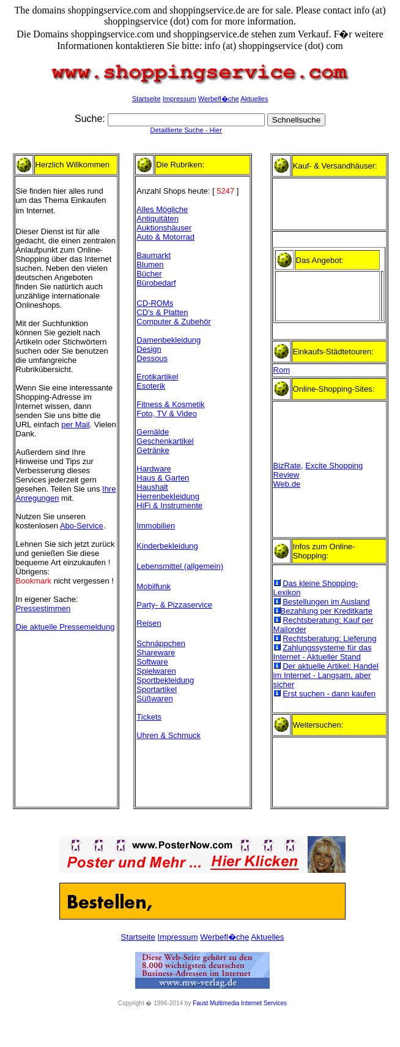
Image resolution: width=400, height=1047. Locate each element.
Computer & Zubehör (173, 321)
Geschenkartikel (164, 441)
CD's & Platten (162, 312)
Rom (281, 370)
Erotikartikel (157, 376)
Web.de (287, 484)
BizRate (287, 465)
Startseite (146, 98)
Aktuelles (254, 98)
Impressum (179, 98)
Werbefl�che (218, 98)
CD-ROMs (154, 303)
